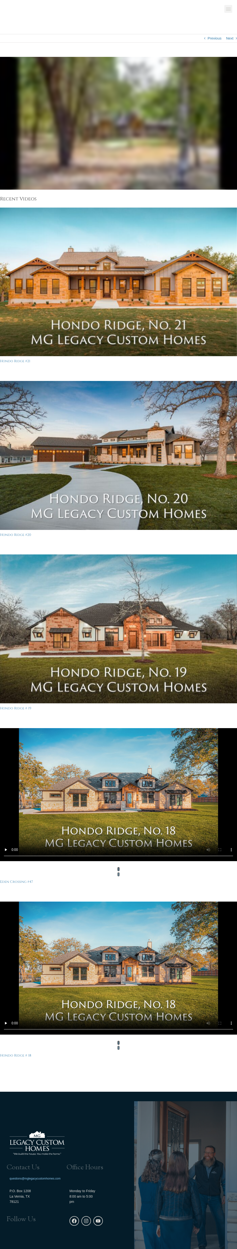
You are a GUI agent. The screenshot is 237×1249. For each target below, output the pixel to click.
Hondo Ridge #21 (15, 361)
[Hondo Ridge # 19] (118, 628)
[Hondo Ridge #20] (118, 455)
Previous (214, 38)
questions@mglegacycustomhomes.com (35, 1178)
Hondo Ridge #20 (15, 535)
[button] (228, 10)
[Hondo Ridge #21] (118, 281)
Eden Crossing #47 (16, 881)
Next (229, 38)
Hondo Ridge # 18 (15, 1055)
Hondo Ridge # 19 (15, 708)
